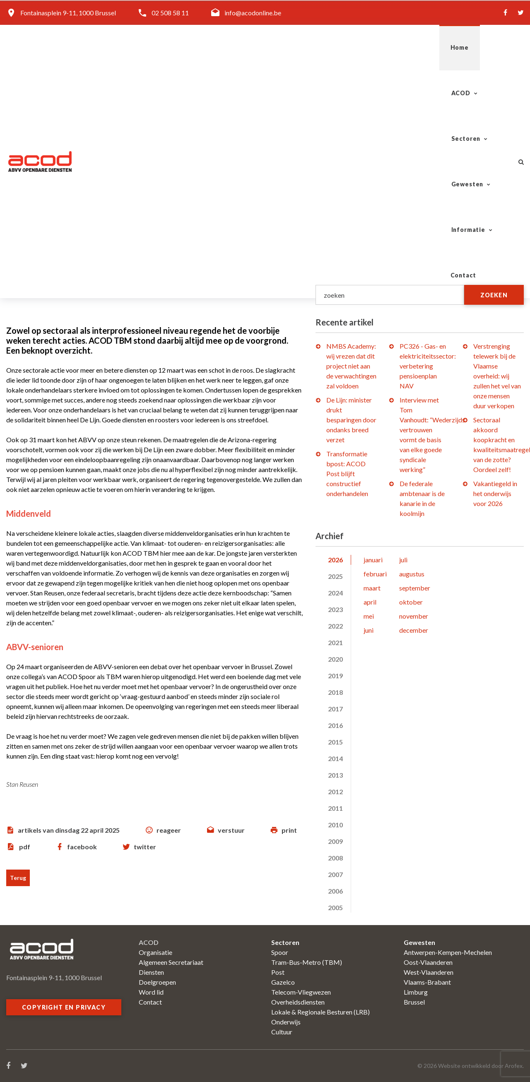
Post (277, 972)
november (413, 616)
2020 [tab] (335, 659)
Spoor (279, 952)
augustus (411, 574)
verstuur (231, 830)
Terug (18, 877)
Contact (481, 47)
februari (375, 574)
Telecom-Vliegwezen (301, 992)
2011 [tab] (335, 808)
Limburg (416, 992)
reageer (169, 830)
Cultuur (281, 1032)
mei (369, 616)
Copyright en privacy (64, 1007)
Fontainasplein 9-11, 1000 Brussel (68, 13)
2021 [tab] (335, 642)
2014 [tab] (335, 758)
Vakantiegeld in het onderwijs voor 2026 (495, 493)
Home (194, 47)
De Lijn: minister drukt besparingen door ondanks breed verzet (351, 419)
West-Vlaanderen (428, 972)
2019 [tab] (335, 676)
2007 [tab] (335, 874)
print (289, 830)
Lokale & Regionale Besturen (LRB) (320, 1012)
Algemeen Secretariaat (171, 962)
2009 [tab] (335, 841)
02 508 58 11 (170, 13)
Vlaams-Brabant (427, 982)
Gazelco (283, 982)
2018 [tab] (335, 692)
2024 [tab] (335, 593)
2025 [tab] (335, 576)
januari (373, 560)
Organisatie (155, 952)
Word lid (151, 992)
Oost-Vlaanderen (428, 962)
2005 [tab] (335, 907)
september (414, 588)
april (370, 602)
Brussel (414, 1002)
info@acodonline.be (252, 13)
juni (368, 630)
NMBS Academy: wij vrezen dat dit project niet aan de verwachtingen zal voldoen (351, 366)
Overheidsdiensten (298, 1002)
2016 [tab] (335, 725)
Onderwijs (286, 1022)
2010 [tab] (335, 825)
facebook (82, 847)
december (413, 630)
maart (372, 588)
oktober (411, 602)
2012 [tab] (335, 791)
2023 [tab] (335, 609)
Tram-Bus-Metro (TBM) (306, 962)
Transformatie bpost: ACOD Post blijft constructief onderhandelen (347, 473)
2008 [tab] (335, 858)
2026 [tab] (335, 560)
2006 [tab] (335, 891)
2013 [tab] (335, 775)
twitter (145, 847)
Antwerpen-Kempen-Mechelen (448, 952)
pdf (24, 847)
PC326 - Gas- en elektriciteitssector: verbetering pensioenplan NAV (428, 366)
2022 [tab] (335, 626)
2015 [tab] (335, 742)
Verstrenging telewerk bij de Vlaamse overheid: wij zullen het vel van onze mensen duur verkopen (497, 376)
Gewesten (355, 47)
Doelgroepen (157, 982)
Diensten (151, 972)
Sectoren (292, 47)
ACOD (236, 47)
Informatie (420, 47)
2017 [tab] (335, 709)
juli (403, 560)
